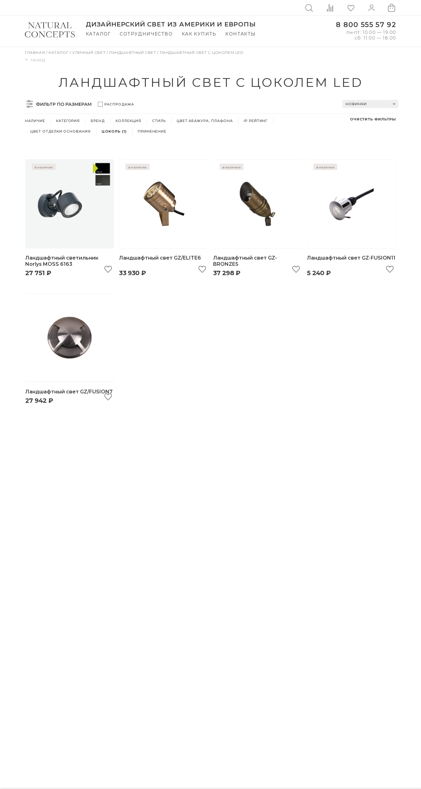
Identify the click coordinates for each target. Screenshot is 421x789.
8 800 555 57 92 (366, 25)
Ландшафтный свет (133, 52)
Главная (35, 52)
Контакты (240, 34)
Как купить (199, 34)
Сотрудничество (146, 34)
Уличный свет (89, 52)
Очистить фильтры (373, 119)
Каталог (98, 34)
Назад (35, 60)
